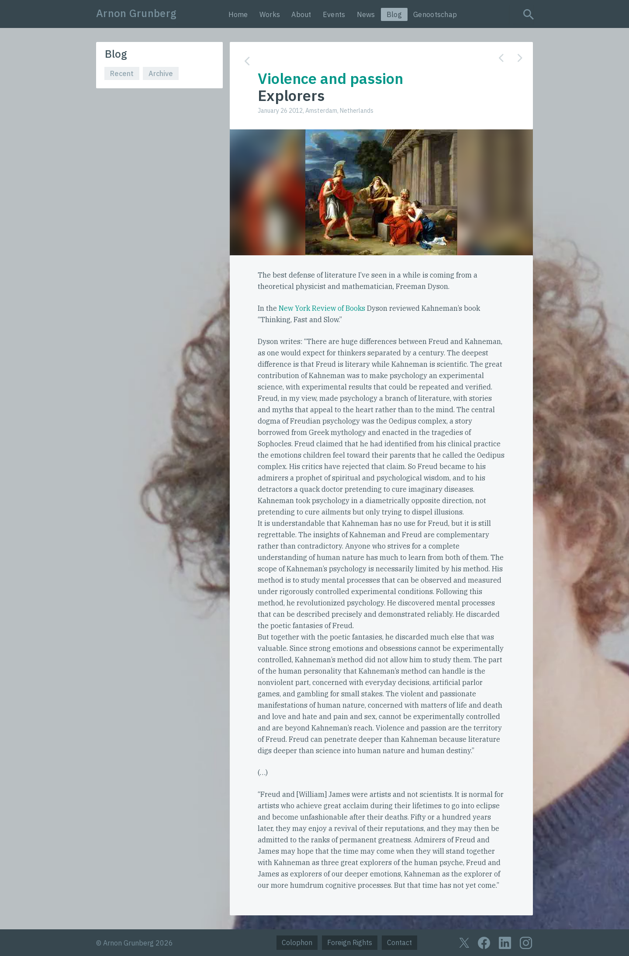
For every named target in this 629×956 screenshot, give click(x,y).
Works (269, 14)
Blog (394, 14)
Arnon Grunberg (136, 13)
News (366, 14)
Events (334, 14)
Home (238, 14)
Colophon (297, 942)
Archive (161, 73)
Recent (122, 73)
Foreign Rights (349, 942)
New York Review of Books (322, 308)
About (301, 14)
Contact (399, 942)
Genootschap (435, 14)
